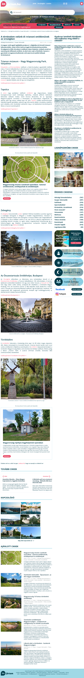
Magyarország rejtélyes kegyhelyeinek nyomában (23, 443)
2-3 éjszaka (42, 25)
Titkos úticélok (47, 602)
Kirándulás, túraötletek (41, 560)
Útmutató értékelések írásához (46, 674)
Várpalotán (4, 67)
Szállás (56, 672)
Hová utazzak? (39, 580)
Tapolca (33, 100)
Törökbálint (24, 525)
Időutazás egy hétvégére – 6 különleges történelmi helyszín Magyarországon (67, 164)
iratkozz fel (22, 463)
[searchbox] (42, 12)
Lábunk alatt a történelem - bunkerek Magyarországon (37, 644)
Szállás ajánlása (20, 672)
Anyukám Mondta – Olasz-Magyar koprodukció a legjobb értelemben (14, 480)
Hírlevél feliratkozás (62, 674)
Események (58, 222)
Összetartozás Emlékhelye (9, 281)
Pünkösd (59, 27)
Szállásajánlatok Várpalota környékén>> (13, 83)
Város (67, 672)
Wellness (68, 25)
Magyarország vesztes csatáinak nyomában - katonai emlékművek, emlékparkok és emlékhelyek (24, 186)
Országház (7, 279)
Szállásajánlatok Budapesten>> (10, 295)
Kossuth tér (45, 283)
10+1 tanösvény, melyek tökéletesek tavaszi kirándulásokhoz (65, 182)
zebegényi (5, 214)
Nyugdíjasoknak (55, 25)
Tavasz (77, 25)
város (4, 93)
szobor (20, 214)
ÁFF (18, 674)
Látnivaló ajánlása (42, 672)
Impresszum (42, 675)
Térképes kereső (48, 17)
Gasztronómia (59, 217)
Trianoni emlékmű (27, 537)
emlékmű (30, 93)
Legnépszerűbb (59, 159)
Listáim (48, 3)
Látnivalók (61, 672)
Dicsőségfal (41, 3)
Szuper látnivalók (19, 42)
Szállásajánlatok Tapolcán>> (9, 109)
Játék (34, 3)
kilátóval (15, 225)
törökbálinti (5, 343)
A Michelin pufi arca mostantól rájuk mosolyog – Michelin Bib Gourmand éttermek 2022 (45, 480)
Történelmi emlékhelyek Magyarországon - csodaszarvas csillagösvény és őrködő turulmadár (36, 621)
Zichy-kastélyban (15, 67)
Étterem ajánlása (30, 672)
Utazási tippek (28, 581)
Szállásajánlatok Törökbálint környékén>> (13, 355)
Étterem (50, 672)
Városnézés (47, 580)
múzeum (3, 80)
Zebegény (4, 525)
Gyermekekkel (59, 205)
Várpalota (4, 537)
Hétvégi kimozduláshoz (7, 42)
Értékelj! (35, 17)
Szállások (57, 202)
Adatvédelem (24, 674)
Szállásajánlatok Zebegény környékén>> (13, 228)
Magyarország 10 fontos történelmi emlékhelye (36, 597)
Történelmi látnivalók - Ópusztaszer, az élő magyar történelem (37, 576)
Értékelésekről (33, 674)
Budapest (4, 513)
